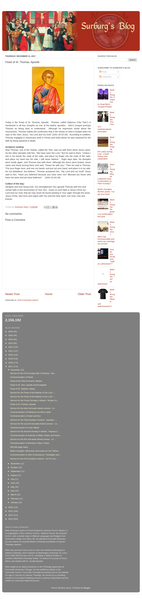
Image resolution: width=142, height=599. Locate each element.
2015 (10, 511)
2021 (10, 351)
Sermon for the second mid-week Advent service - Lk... (34, 424)
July (13, 479)
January (14, 502)
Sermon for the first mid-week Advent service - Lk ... (33, 439)
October (14, 467)
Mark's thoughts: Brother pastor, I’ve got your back (106, 191)
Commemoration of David (21, 377)
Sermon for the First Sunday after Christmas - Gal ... (33, 373)
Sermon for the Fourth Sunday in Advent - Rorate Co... (34, 400)
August (14, 475)
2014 (10, 515)
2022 (10, 347)
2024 (10, 339)
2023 (10, 343)
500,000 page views (19, 447)
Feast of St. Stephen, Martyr (22, 389)
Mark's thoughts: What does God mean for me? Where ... (35, 451)
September (16, 471)
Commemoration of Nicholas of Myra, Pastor (30, 443)
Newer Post (12, 294)
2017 (10, 366)
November (15, 463)
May (13, 487)
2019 (10, 359)
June (13, 483)
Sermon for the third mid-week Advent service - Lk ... (33, 408)
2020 (10, 355)
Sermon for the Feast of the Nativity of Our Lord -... (32, 393)
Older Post (84, 294)
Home (48, 294)
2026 (10, 331)
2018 (10, 363)
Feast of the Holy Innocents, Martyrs (26, 381)
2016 (10, 507)
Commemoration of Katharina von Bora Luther (30, 412)
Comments (105, 77)
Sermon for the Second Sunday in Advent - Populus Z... (34, 431)
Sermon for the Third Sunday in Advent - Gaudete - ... (33, 420)
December (15, 370)
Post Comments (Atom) (27, 300)
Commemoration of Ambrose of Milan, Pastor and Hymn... (35, 435)
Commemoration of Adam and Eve (25, 416)
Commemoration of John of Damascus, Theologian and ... (35, 455)
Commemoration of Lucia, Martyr (24, 427)
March (14, 494)
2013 (10, 519)
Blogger (86, 588)
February (15, 498)
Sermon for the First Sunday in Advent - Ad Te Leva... (33, 459)
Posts (103, 72)
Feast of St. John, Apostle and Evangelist (28, 385)
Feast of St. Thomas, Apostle (23, 404)
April (13, 491)
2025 (10, 335)
